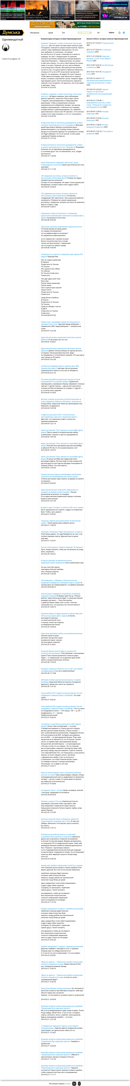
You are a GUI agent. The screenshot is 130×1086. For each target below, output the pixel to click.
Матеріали (34, 33)
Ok (74, 1084)
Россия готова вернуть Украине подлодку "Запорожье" (62, 547)
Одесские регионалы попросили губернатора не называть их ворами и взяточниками (59, 491)
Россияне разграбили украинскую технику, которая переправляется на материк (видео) (60, 380)
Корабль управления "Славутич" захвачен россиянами (62, 909)
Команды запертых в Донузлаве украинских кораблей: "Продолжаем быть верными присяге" (62, 1007)
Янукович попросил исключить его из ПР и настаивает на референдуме (62, 670)
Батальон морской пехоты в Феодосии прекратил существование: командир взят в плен (60, 820)
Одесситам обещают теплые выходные (56, 988)
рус (98, 32)
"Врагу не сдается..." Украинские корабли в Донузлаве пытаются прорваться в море (62, 963)
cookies (68, 1084)
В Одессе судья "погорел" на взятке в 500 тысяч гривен (62, 507)
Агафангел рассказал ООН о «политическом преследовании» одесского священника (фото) (59, 416)
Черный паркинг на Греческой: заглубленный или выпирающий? (99, 91)
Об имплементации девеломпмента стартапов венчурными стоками (99, 80)
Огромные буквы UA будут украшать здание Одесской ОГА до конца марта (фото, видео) (61, 614)
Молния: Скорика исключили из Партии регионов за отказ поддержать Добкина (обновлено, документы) (61, 400)
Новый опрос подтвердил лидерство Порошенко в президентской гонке (60, 323)
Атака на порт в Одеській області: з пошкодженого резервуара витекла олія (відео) (62, 17)
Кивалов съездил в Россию (51, 801)
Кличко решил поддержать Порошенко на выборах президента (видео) (60, 595)
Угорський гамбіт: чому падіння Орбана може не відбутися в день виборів (12, 17)
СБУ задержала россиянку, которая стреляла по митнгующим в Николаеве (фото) (59, 177)
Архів (50, 33)
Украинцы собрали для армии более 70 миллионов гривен (60, 522)
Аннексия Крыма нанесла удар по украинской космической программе (58, 652)
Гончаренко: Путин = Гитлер (51, 790)
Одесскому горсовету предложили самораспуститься (61, 227)
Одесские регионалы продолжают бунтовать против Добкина (61, 349)
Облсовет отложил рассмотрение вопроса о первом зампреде (61, 681)
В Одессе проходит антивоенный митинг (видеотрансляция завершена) (56, 561)
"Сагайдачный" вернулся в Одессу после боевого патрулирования (59, 1027)
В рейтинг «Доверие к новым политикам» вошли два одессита (61, 44)
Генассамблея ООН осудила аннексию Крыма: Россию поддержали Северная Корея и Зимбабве (61, 694)
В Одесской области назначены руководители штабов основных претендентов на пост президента (61, 124)
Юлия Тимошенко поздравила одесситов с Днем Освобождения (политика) (59, 163)
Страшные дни (107, 43)
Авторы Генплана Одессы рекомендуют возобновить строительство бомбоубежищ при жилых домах (61, 475)
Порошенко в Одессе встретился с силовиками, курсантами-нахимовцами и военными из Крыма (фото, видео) (62, 215)
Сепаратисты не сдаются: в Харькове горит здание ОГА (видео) (62, 255)
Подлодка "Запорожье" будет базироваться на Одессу (62, 532)
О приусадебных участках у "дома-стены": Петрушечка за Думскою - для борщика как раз (99, 103)
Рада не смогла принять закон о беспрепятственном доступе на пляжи (61, 773)
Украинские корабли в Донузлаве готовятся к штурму (61, 865)
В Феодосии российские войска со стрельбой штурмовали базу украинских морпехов (58, 835)
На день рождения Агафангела (97, 126)
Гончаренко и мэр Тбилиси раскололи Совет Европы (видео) (61, 725)
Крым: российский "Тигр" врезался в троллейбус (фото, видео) (62, 431)
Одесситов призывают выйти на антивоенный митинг (61, 633)
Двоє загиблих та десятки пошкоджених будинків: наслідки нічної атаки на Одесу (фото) (37, 17)
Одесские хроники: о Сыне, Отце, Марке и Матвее (99, 58)
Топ (63, 33)
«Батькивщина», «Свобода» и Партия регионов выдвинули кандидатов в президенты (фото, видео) (60, 581)
